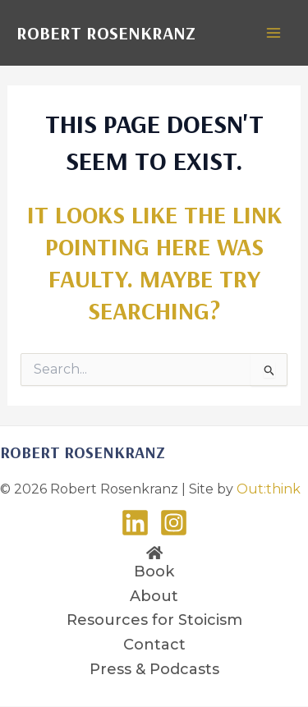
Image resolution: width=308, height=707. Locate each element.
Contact (154, 645)
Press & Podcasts (154, 669)
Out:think (269, 489)
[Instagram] (173, 522)
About (154, 596)
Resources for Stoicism (154, 620)
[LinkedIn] (135, 522)
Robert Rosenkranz (105, 32)
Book (154, 571)
